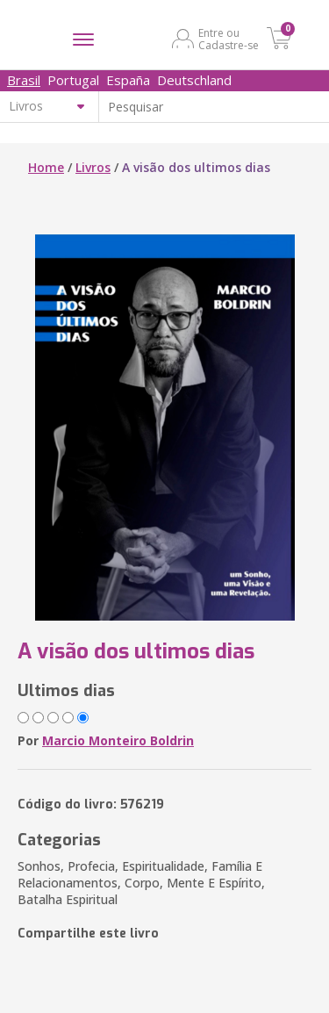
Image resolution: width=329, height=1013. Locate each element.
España (128, 80)
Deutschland (194, 80)
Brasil (23, 80)
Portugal (73, 80)
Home (46, 167)
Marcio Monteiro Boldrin (118, 740)
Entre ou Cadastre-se (228, 38)
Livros (93, 167)
